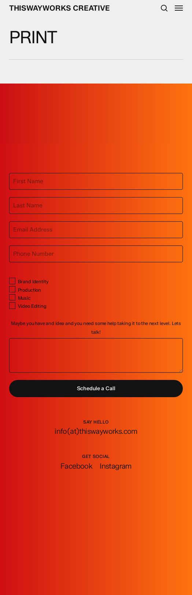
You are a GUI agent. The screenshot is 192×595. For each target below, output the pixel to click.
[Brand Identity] (12, 281)
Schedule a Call (96, 388)
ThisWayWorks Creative (59, 8)
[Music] (12, 297)
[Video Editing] (12, 305)
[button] (179, 8)
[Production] (12, 289)
